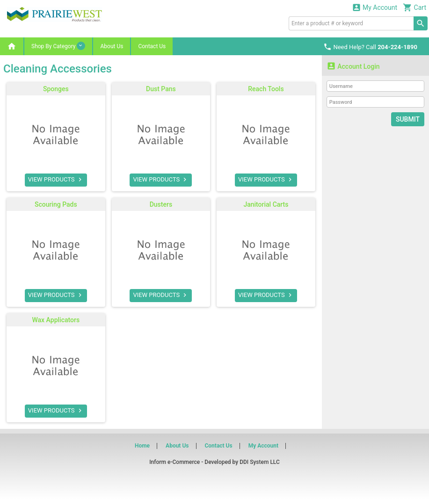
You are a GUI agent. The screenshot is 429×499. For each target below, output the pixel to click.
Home (142, 445)
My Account (375, 7)
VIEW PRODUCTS (56, 179)
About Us (111, 46)
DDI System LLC (260, 462)
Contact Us (152, 46)
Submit (408, 119)
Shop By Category (58, 46)
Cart (414, 7)
